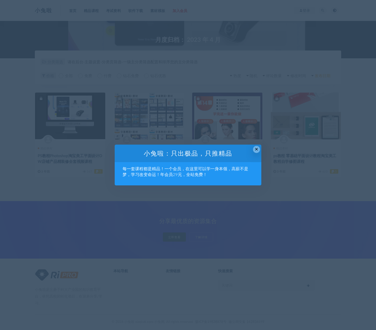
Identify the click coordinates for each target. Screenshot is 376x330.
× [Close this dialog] (256, 149)
